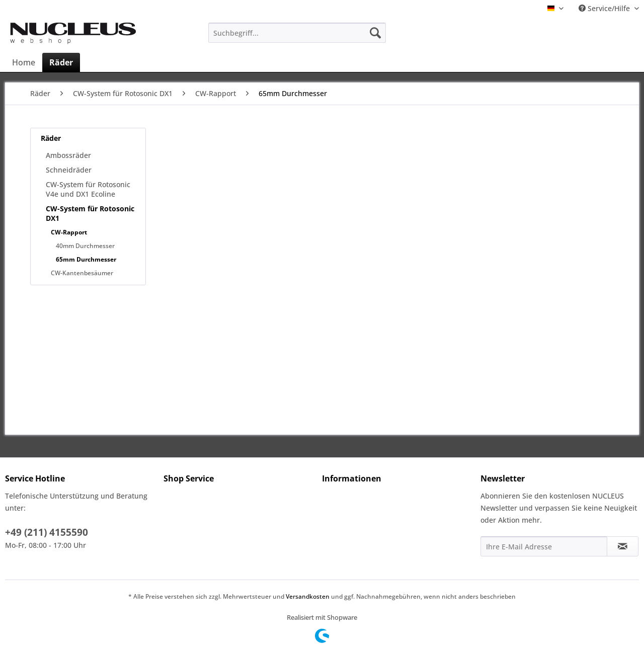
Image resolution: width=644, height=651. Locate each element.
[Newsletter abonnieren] (622, 546)
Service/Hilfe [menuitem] (605, 8)
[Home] (23, 62)
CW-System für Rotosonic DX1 (90, 213)
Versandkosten (308, 596)
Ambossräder (68, 155)
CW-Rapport (69, 232)
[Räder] (61, 62)
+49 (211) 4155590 (46, 532)
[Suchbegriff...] (297, 33)
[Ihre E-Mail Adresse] (543, 546)
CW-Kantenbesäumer (82, 273)
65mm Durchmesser (86, 259)
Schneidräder (69, 170)
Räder (51, 138)
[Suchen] (375, 33)
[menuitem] (297, 33)
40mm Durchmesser (85, 245)
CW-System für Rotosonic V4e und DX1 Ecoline (88, 189)
